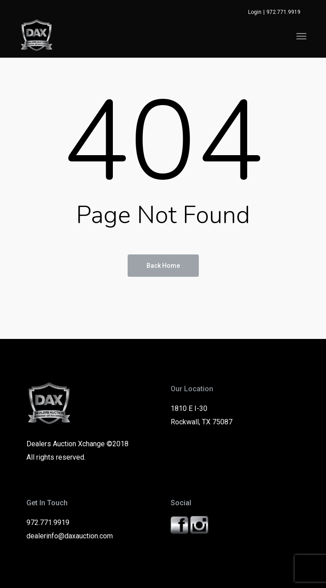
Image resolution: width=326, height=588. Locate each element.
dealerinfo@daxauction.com (69, 536)
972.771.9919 (283, 12)
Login (255, 12)
